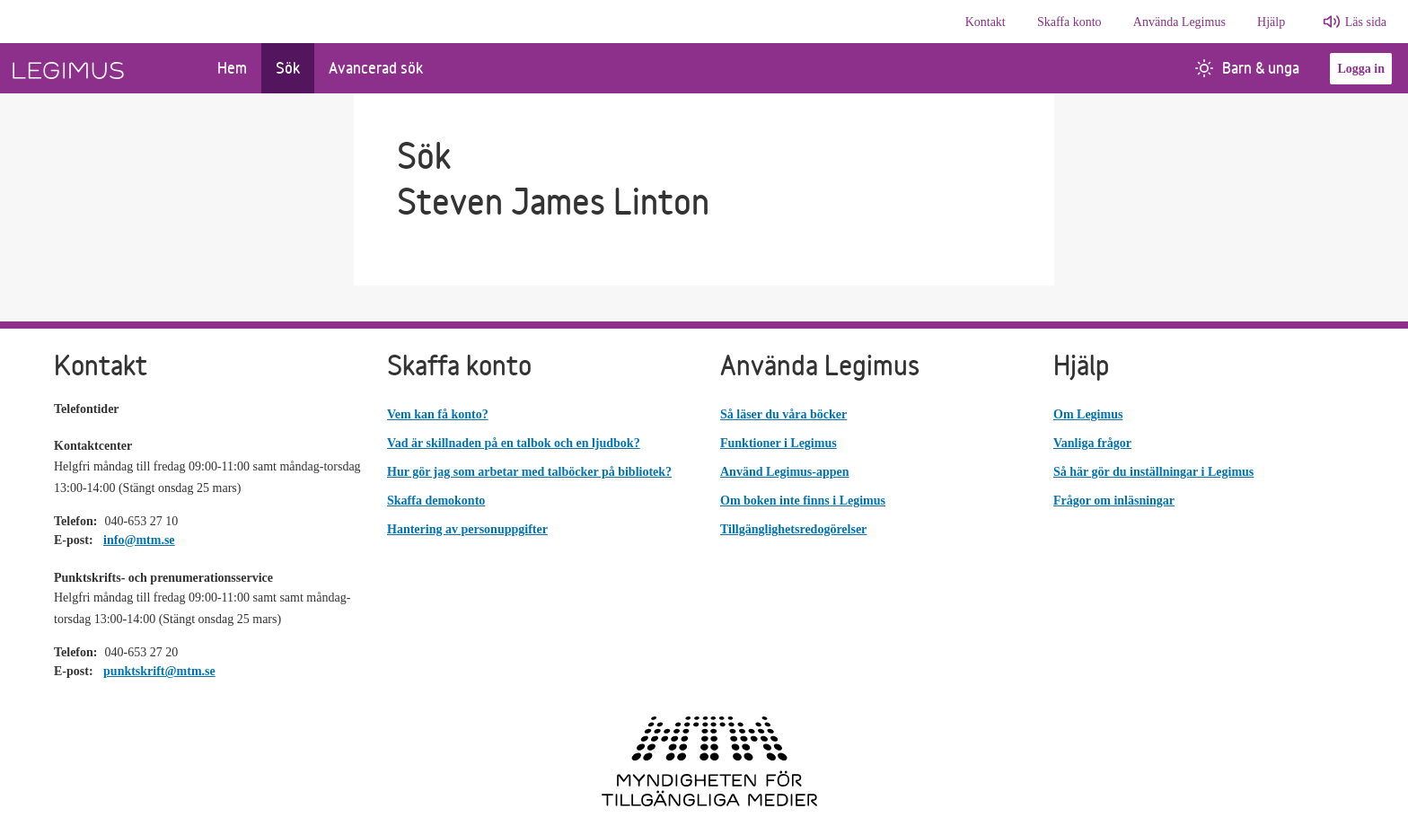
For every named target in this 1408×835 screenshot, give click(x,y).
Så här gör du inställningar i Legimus (1153, 472)
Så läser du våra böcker (783, 414)
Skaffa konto (1069, 22)
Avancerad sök (376, 68)
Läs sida (1365, 22)
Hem (232, 68)
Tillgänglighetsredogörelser (793, 529)
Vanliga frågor (1092, 443)
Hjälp (1271, 22)
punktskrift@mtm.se (159, 671)
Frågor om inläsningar (1114, 500)
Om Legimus (1087, 414)
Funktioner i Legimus (778, 443)
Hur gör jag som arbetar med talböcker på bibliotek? (529, 472)
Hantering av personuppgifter (467, 529)
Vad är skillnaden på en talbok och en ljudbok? (513, 443)
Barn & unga (1247, 68)
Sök (288, 68)
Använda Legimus (1179, 22)
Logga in (1361, 68)
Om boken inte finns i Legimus (802, 500)
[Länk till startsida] (101, 68)
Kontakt (985, 22)
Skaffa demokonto (436, 500)
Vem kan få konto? (437, 414)
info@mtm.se (139, 540)
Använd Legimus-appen (784, 472)
